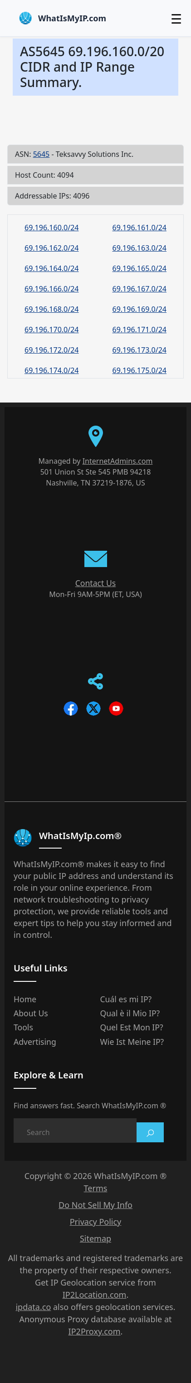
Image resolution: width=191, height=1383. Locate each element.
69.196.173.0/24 (140, 350)
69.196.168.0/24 (51, 309)
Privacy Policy (96, 1221)
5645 (41, 154)
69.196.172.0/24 (51, 350)
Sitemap (95, 1238)
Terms (96, 1188)
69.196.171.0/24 (140, 330)
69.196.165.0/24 (140, 268)
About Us (31, 1013)
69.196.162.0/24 (51, 248)
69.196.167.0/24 (140, 289)
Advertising (35, 1041)
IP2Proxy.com (95, 1331)
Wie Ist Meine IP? (132, 1041)
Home (25, 999)
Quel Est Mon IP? (131, 1027)
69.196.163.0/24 (140, 248)
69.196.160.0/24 (51, 228)
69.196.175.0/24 (140, 370)
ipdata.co (33, 1306)
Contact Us (95, 582)
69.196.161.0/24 (140, 228)
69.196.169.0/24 (140, 309)
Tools (23, 1027)
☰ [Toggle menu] (176, 18)
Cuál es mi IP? (126, 999)
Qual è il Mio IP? (130, 1013)
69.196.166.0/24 (51, 289)
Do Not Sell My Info (95, 1204)
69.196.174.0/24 (51, 370)
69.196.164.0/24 (51, 268)
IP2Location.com (95, 1294)
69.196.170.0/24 (51, 330)
